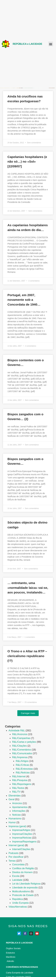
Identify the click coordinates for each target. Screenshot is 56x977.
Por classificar (16, 857)
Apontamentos (19, 807)
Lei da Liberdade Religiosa (26, 883)
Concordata (18, 864)
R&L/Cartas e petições (24, 742)
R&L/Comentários (21, 749)
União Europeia (20, 903)
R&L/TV (16, 791)
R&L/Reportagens (21, 784)
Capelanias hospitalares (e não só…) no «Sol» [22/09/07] (27, 161)
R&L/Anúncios (19, 734)
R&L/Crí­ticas (22, 765)
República (17, 899)
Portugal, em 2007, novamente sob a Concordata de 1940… (23, 299)
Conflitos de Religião (23, 868)
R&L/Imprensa (19, 757)
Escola (15, 876)
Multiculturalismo (21, 891)
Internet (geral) (16, 845)
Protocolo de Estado (23, 895)
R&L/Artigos (22, 761)
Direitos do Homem (22, 872)
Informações (18, 811)
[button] (50, 43)
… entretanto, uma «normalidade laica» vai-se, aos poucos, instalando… (27, 587)
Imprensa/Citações (22, 834)
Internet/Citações (21, 849)
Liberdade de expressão (25, 887)
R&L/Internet (19, 776)
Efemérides (15, 795)
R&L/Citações (19, 746)
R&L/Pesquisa (19, 780)
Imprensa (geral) (17, 826)
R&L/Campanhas (21, 738)
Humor (12, 822)
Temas (12, 860)
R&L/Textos (18, 788)
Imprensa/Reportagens (24, 841)
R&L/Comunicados (22, 753)
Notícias (16, 815)
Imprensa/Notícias (21, 837)
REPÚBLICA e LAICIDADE (27, 44)
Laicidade (17, 880)
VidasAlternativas (18, 906)
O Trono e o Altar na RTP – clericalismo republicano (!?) (27, 655)
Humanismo (15, 818)
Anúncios (17, 803)
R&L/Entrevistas (24, 769)
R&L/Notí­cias (23, 772)
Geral (11, 799)
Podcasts (13, 853)
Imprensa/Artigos (21, 830)
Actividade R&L (17, 730)
